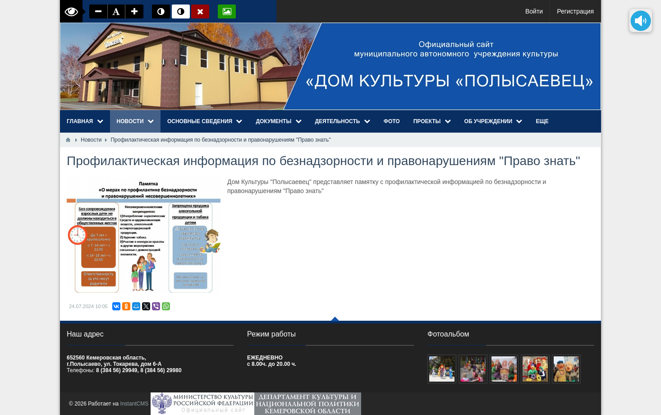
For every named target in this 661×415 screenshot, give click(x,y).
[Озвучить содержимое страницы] (640, 20)
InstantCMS (134, 404)
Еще (542, 121)
